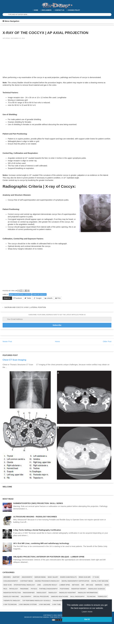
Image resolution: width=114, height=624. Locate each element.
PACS (5, 589)
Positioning (64, 589)
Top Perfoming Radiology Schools (36, 600)
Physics (34, 589)
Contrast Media (26, 581)
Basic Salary (53, 577)
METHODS (75, 585)
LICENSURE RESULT (50, 585)
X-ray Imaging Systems (28, 604)
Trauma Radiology (60, 600)
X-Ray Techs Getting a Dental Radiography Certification (37, 530)
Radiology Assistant (67, 592)
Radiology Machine (11, 596)
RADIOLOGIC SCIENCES (96, 589)
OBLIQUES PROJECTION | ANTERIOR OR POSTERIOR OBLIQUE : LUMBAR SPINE (48, 557)
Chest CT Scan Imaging (14, 360)
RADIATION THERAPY (78, 589)
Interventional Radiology (24, 585)
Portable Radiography (48, 589)
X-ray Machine (44, 604)
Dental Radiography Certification (75, 581)
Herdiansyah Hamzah (40, 617)
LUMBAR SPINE (64, 585)
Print (59, 298)
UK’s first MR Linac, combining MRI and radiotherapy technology (41, 543)
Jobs (39, 585)
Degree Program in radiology (47, 581)
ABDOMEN (7, 577)
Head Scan (7, 585)
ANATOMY (16, 577)
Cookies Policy (74, 10)
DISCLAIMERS (47, 10)
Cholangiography (10, 581)
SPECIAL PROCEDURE (41, 596)
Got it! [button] (87, 619)
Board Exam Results (68, 577)
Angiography (27, 577)
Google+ (39, 298)
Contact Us (59, 10)
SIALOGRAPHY (26, 596)
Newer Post (7, 341)
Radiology (53, 592)
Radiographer (28, 592)
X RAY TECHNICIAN (10, 604)
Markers (98, 585)
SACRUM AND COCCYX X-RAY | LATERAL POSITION (25, 307)
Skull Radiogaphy (77, 596)
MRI (82, 585)
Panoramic (24, 589)
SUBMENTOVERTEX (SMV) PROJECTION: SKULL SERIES (38, 503)
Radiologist (41, 592)
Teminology (102, 596)
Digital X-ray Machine (99, 581)
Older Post (107, 341)
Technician (91, 596)
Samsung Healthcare (59, 596)
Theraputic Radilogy (11, 600)
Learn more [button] (87, 612)
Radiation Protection (12, 592)
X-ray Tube (56, 604)
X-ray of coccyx (39, 294)
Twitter (29, 298)
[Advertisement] (22, 59)
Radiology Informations (88, 592)
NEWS (106, 585)
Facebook (18, 298)
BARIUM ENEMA (40, 577)
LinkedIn (50, 298)
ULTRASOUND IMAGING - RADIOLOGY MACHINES (35, 517)
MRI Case (89, 585)
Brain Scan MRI (84, 577)
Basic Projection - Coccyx (20, 294)
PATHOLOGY (13, 589)
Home (36, 10)
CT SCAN (96, 577)
